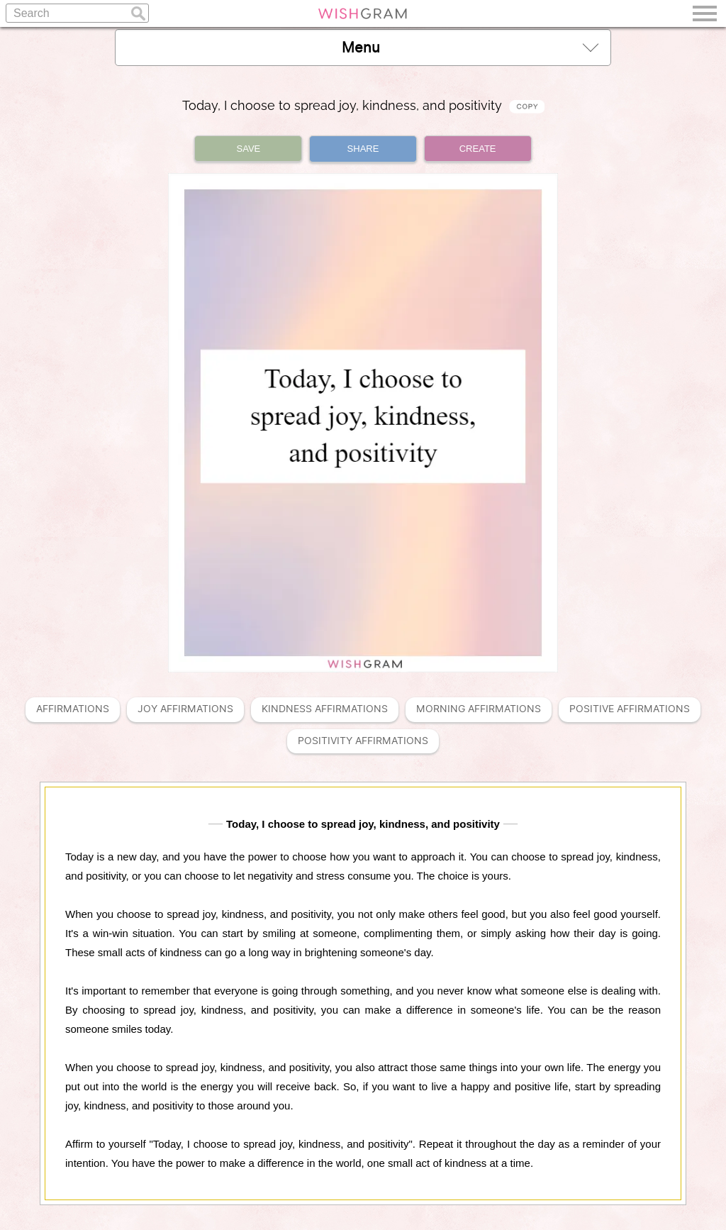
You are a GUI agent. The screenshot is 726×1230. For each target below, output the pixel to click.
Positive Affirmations (629, 709)
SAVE (249, 148)
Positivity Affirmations (363, 740)
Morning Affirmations (478, 709)
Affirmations (72, 709)
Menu (470, 47)
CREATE (477, 148)
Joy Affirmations (185, 709)
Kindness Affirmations (325, 709)
